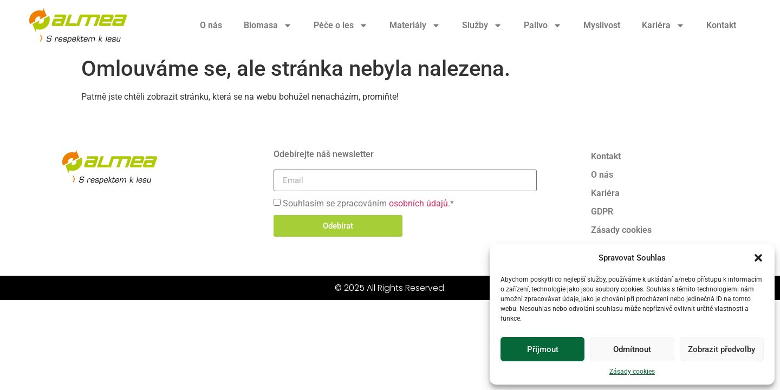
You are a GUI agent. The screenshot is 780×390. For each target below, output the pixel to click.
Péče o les (341, 25)
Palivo (543, 25)
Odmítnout (632, 349)
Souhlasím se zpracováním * (368, 203)
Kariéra (663, 25)
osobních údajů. (419, 203)
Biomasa (268, 25)
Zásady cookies (632, 371)
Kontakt (721, 25)
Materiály (414, 25)
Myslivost (601, 25)
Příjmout (542, 349)
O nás (211, 25)
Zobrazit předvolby (721, 349)
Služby (482, 25)
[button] (758, 257)
